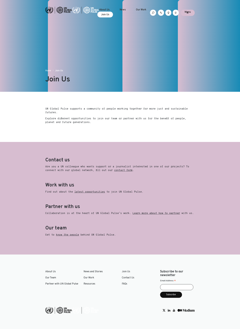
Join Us (105, 14)
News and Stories (93, 271)
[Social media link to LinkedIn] (169, 310)
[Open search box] (153, 13)
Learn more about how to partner (156, 213)
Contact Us (128, 277)
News (123, 9)
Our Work (141, 9)
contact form (123, 170)
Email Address (168, 281)
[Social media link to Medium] (186, 310)
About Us (104, 9)
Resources (89, 283)
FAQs (124, 283)
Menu (188, 12)
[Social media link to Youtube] (174, 310)
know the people (67, 234)
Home (48, 70)
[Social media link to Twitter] (164, 310)
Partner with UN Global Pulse (61, 283)
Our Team (50, 277)
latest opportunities (89, 191)
